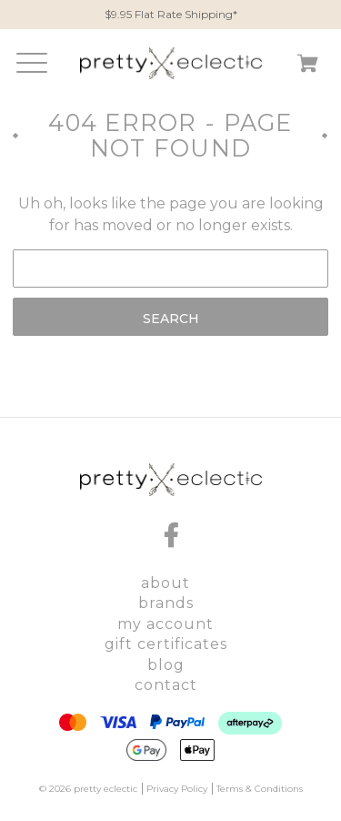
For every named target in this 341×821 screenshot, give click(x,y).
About (165, 583)
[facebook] (171, 535)
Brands (166, 603)
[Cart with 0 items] (307, 67)
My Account (165, 624)
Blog (166, 665)
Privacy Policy (176, 789)
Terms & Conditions (259, 789)
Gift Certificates (166, 644)
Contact (166, 685)
